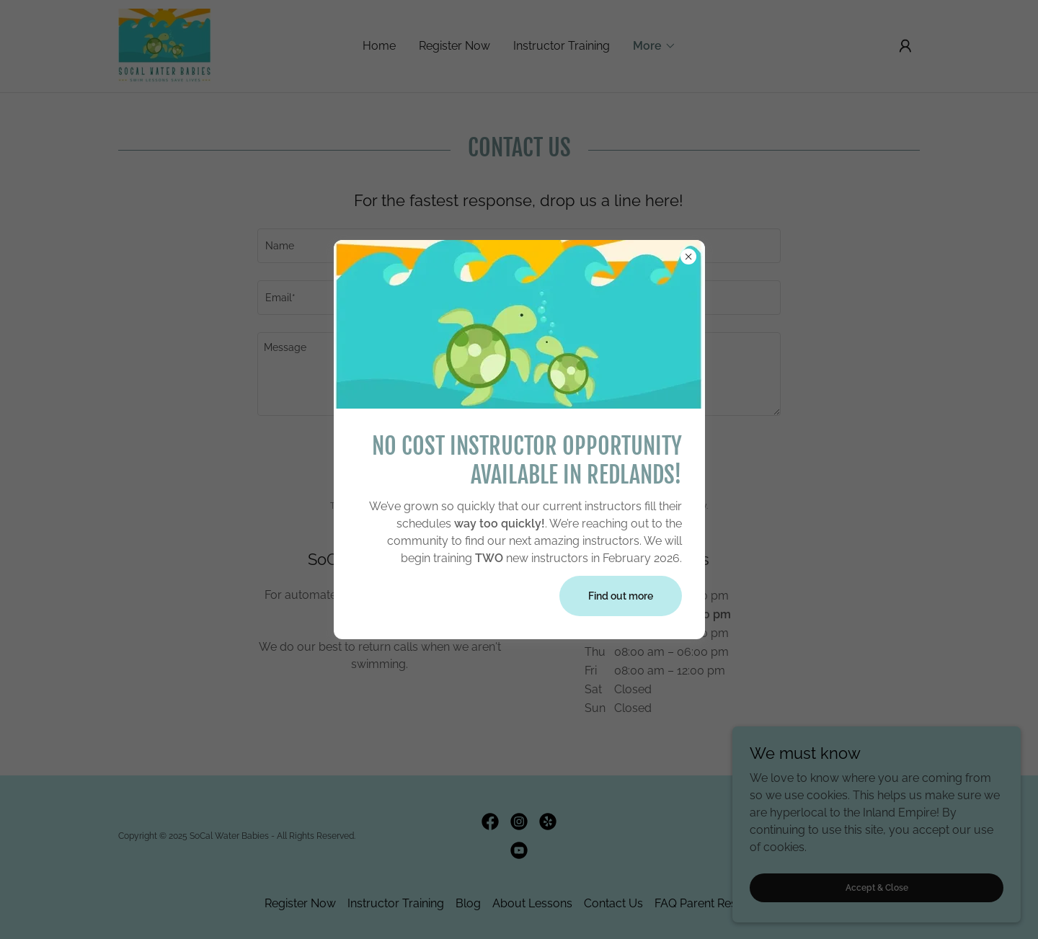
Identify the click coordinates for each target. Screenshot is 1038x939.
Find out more (620, 596)
